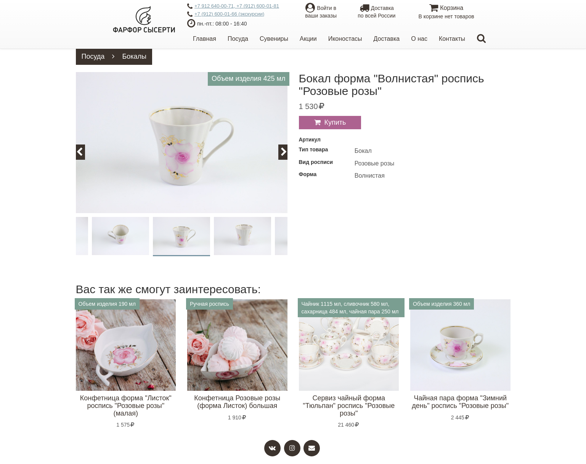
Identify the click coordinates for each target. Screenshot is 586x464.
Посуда (238, 38)
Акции (308, 38)
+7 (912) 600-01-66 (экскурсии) (225, 14)
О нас (419, 38)
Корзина (446, 12)
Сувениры (274, 38)
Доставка (387, 38)
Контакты (452, 38)
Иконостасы (345, 38)
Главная (204, 38)
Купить (335, 122)
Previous (84, 152)
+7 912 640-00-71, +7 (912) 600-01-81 (233, 6)
